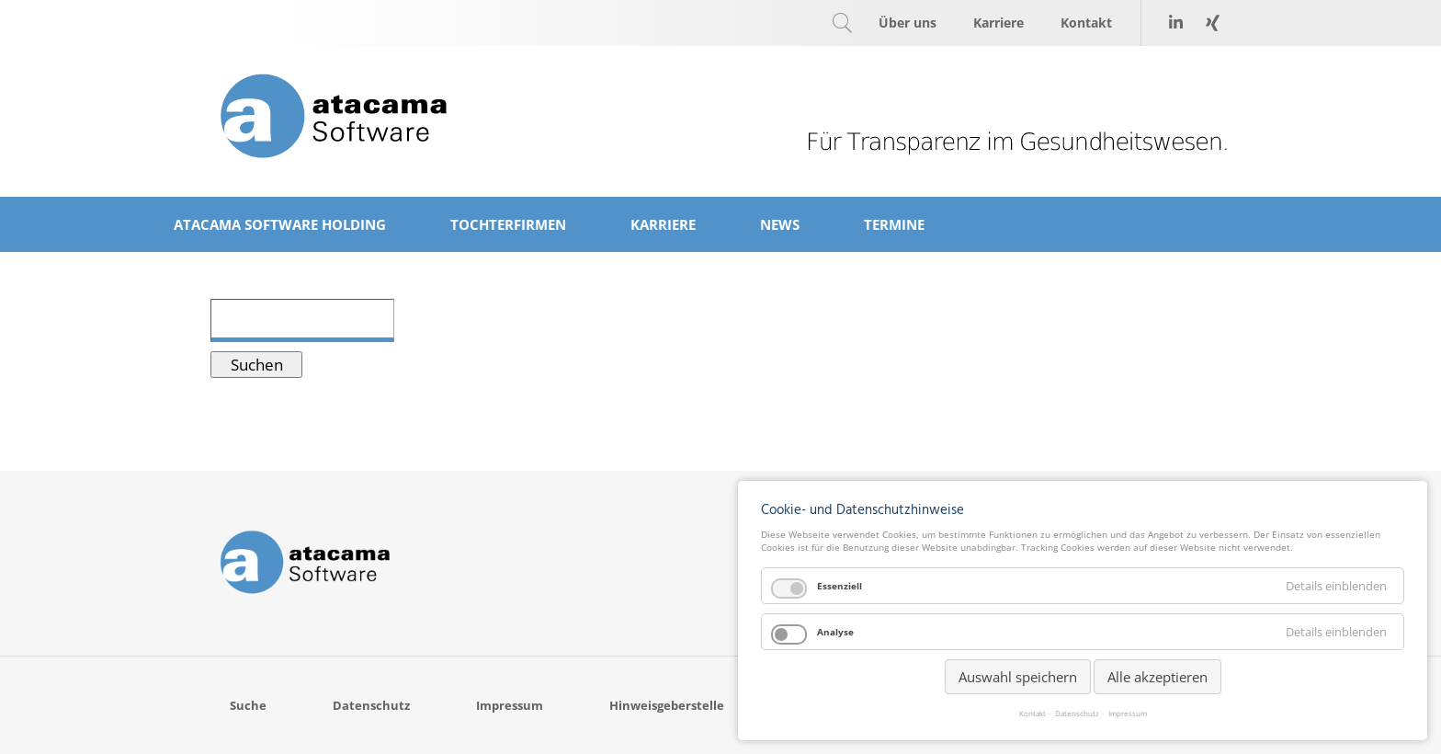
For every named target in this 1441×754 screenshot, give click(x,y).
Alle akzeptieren (1157, 677)
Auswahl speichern (1018, 677)
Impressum (1127, 713)
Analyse (835, 631)
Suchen (257, 364)
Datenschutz (1077, 713)
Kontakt (1032, 713)
